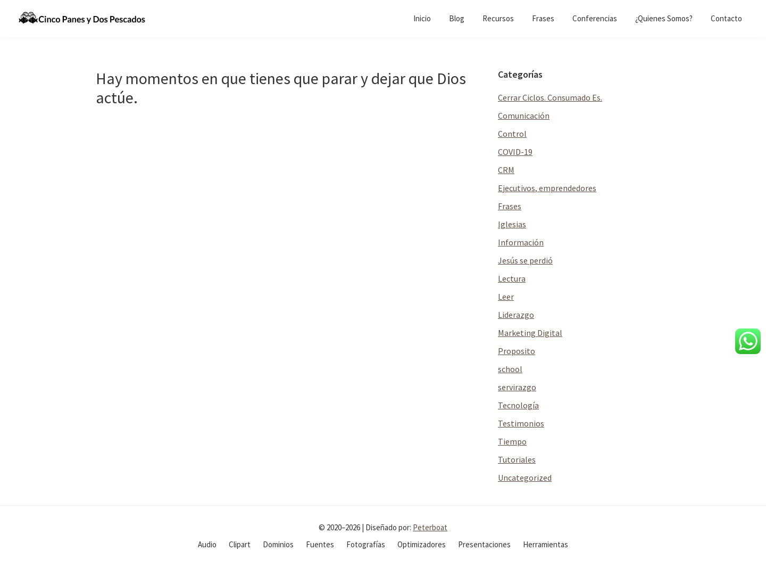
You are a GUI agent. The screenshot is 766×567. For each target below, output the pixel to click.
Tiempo (512, 441)
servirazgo (517, 387)
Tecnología (518, 405)
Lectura (512, 278)
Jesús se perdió (525, 260)
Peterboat (430, 527)
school (510, 369)
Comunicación (523, 115)
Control (512, 133)
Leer (506, 296)
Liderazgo (516, 314)
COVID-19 (515, 151)
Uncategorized (525, 477)
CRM (506, 170)
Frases (509, 206)
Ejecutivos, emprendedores (547, 188)
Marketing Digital (530, 332)
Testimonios (521, 423)
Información (521, 242)
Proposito (516, 351)
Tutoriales (517, 459)
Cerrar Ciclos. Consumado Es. (550, 97)
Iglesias (512, 224)
